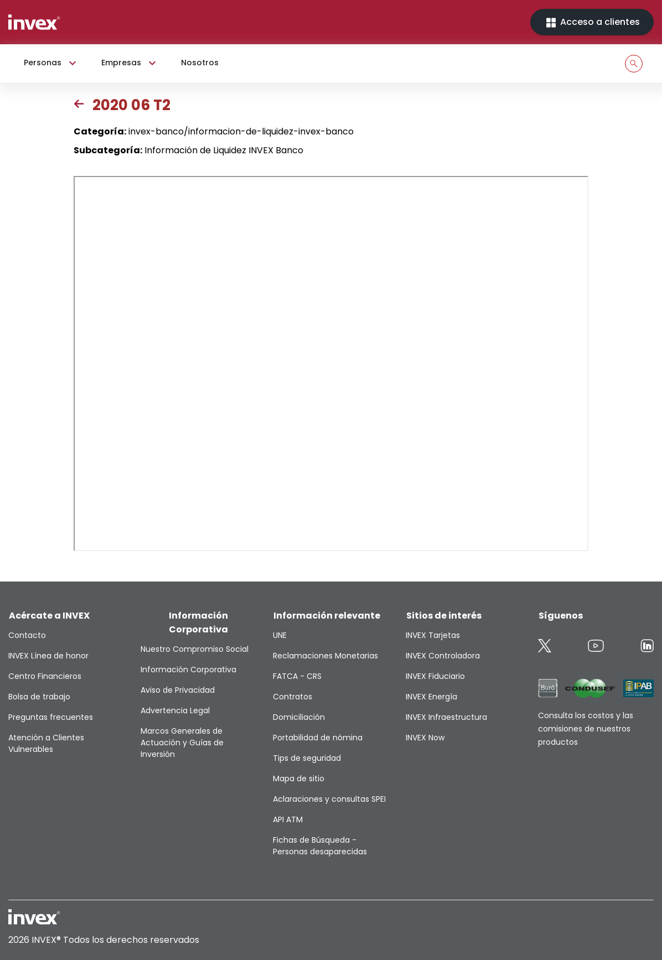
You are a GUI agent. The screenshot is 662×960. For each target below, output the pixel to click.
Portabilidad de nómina (318, 737)
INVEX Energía (431, 696)
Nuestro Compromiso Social (195, 649)
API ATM (288, 819)
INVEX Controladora (443, 655)
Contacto (27, 635)
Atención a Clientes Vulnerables (46, 743)
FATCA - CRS (297, 676)
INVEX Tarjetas (433, 635)
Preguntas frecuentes (50, 717)
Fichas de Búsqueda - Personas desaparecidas (320, 845)
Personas (51, 63)
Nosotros (200, 62)
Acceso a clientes (592, 22)
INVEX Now (425, 737)
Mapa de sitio (298, 778)
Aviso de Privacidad (178, 690)
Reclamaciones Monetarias (325, 655)
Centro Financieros (44, 676)
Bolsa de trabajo (39, 696)
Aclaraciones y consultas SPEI (329, 799)
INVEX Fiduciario (435, 676)
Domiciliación (299, 717)
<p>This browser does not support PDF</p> (331, 363)
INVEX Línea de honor (48, 655)
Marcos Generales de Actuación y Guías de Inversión (182, 742)
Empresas (130, 63)
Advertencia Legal (175, 710)
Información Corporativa (188, 669)
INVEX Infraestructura (446, 717)
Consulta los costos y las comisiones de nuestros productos (585, 729)
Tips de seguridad (307, 758)
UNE (280, 635)
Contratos (292, 696)
